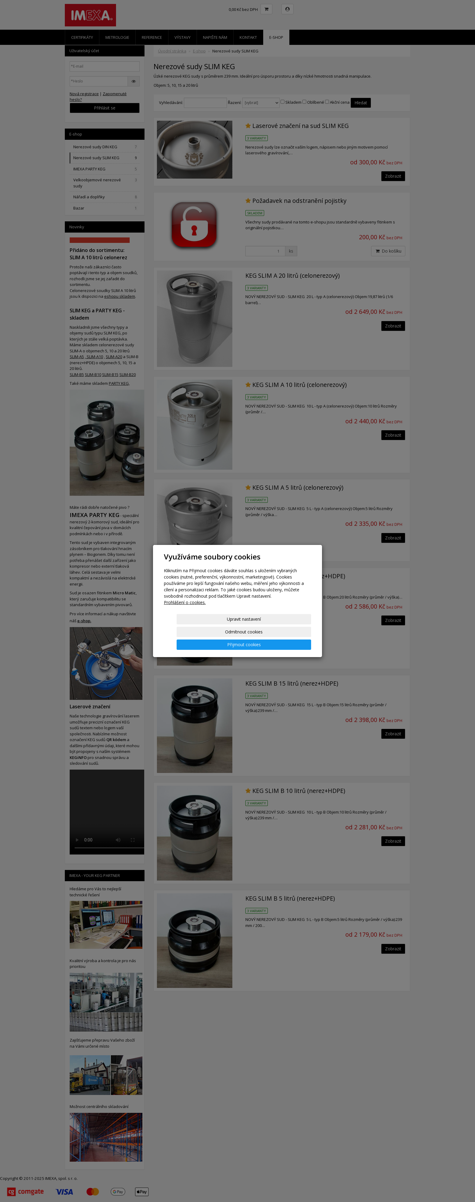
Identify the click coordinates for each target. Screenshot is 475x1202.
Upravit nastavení (189, 632)
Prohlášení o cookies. (185, 615)
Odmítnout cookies (238, 632)
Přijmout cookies (288, 632)
